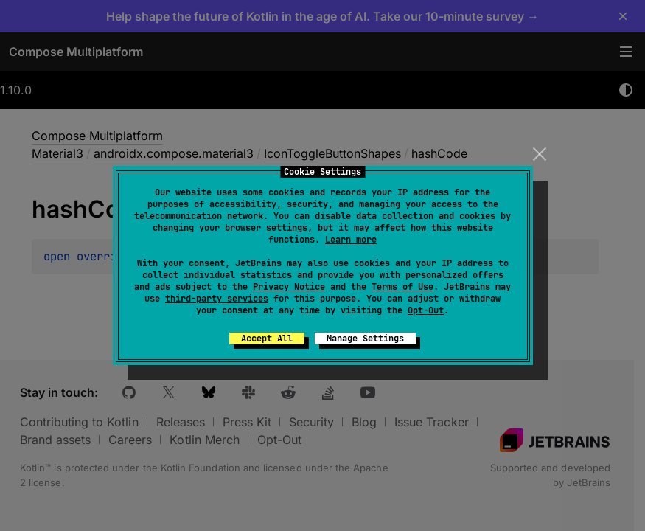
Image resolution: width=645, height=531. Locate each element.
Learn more (351, 240)
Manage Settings (365, 338)
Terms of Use (402, 287)
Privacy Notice (289, 287)
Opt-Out (426, 310)
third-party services (216, 299)
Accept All (267, 338)
